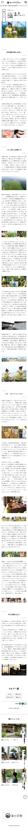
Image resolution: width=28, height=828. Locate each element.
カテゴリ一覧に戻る (14, 708)
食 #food (10, 694)
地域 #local (18, 697)
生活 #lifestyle (10, 697)
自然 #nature (18, 694)
